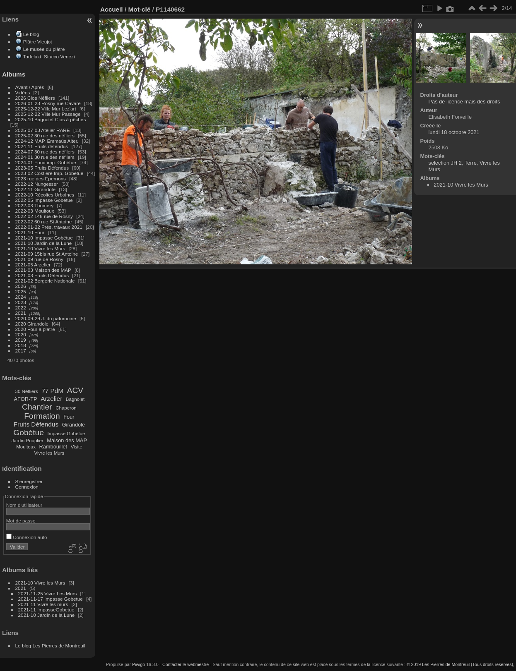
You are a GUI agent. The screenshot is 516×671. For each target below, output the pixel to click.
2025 (20, 291)
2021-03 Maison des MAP (43, 270)
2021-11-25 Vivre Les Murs (47, 593)
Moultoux (26, 446)
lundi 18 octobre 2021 (454, 132)
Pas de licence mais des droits (464, 101)
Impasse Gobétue (66, 433)
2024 (20, 297)
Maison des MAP (67, 440)
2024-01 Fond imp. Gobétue (45, 162)
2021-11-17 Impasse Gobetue (50, 599)
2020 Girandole (31, 323)
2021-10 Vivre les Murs (40, 248)
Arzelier (51, 398)
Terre (471, 163)
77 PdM (52, 390)
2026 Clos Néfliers (35, 98)
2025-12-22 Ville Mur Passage (48, 114)
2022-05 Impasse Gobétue (44, 200)
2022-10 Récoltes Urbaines (45, 194)
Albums (13, 74)
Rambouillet (53, 446)
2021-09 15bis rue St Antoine (46, 253)
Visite (76, 446)
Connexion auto (26, 537)
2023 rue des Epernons (40, 178)
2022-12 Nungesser (36, 184)
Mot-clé (139, 9)
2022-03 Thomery (34, 205)
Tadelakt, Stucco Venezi (49, 56)
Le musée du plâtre (44, 49)
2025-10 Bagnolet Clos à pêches (50, 119)
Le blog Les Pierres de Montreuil (50, 645)
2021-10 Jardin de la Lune (43, 243)
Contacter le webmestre (185, 664)
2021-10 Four (30, 232)
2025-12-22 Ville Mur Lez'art (45, 108)
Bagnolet (75, 399)
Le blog (31, 34)
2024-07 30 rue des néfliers (45, 151)
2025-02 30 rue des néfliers (45, 135)
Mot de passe (21, 520)
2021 (20, 313)
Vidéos (22, 92)
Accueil (111, 9)
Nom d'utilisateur (24, 505)
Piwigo (138, 664)
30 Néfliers (26, 391)
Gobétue (28, 432)
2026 (20, 286)
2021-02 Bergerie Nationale (45, 280)
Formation (42, 416)
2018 (20, 345)
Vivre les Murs (49, 453)
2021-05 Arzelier (33, 264)
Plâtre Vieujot (37, 41)
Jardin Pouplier (27, 440)
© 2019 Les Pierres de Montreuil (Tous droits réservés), (460, 664)
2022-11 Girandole (35, 189)
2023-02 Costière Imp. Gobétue (49, 173)
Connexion (27, 486)
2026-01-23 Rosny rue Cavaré (48, 103)
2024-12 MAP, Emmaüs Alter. (47, 141)
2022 (20, 307)
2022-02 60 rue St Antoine (43, 221)
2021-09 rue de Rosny (39, 259)
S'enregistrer (29, 481)
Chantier (37, 407)
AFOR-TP (25, 399)
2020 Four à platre (35, 329)
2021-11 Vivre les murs (43, 604)
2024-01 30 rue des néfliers (45, 157)
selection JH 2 (445, 163)
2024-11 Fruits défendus (41, 146)
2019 (20, 340)
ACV (75, 390)
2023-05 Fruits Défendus (42, 167)
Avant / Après (29, 87)
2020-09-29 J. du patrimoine (45, 318)
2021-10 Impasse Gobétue (44, 237)
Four (68, 417)
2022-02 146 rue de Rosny (44, 216)
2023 (20, 302)
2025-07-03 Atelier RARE (42, 130)
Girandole (73, 425)
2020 (20, 334)
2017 (20, 350)
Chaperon (66, 407)
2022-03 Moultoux (34, 210)
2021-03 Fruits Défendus (42, 275)
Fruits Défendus (36, 424)
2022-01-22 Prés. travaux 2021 (48, 227)
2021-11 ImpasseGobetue (46, 609)
